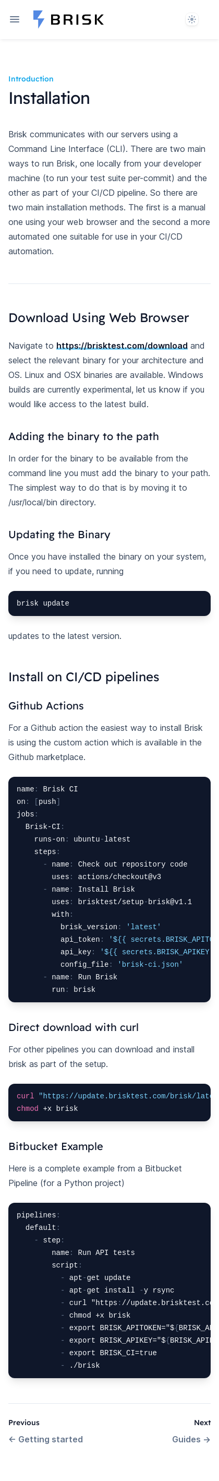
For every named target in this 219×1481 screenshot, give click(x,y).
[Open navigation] (14, 19)
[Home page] (68, 19)
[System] (192, 19)
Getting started (45, 1439)
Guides (191, 1439)
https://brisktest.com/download (122, 345)
